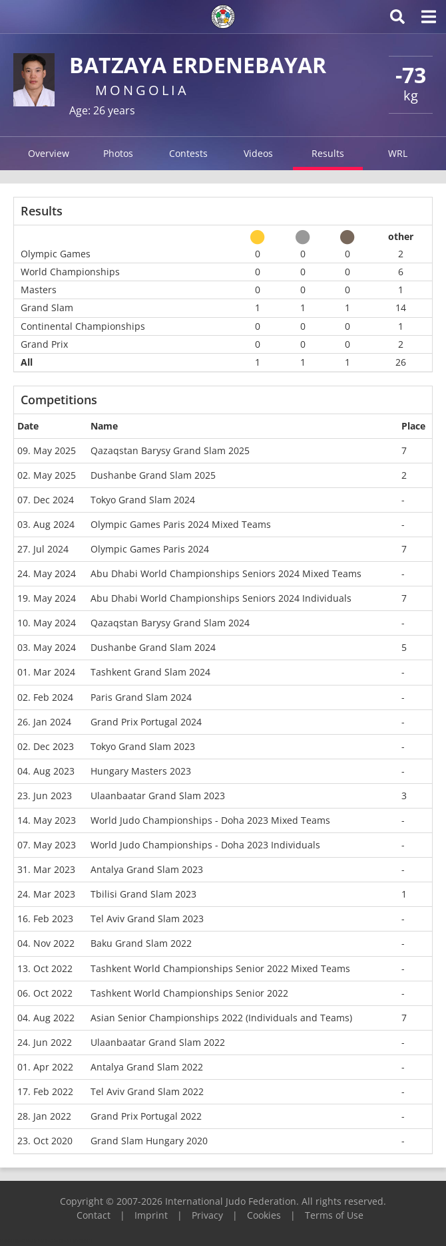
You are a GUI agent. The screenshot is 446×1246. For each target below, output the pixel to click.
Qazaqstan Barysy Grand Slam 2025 (170, 450)
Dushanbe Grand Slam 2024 (153, 647)
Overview (48, 153)
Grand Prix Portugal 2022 (146, 1116)
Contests (188, 153)
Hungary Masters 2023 (141, 771)
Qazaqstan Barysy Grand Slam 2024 (170, 622)
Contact (94, 1215)
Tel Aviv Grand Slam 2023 (147, 918)
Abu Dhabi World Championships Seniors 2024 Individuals (221, 598)
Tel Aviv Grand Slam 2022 (147, 1091)
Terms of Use (334, 1215)
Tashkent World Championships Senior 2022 (189, 993)
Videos (258, 153)
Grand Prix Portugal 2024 (146, 721)
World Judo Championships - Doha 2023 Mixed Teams (210, 820)
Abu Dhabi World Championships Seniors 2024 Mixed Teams (226, 573)
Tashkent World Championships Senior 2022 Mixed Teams (220, 968)
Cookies (264, 1215)
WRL (397, 153)
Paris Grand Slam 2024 (141, 697)
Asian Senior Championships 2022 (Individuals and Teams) (221, 1017)
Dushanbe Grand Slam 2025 (153, 475)
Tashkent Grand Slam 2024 (150, 672)
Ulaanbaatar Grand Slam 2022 (158, 1042)
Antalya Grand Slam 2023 (147, 869)
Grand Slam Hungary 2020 (149, 1140)
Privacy (207, 1215)
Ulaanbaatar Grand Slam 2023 (158, 795)
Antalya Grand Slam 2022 (147, 1066)
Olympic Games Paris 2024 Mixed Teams (181, 524)
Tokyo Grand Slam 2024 (143, 499)
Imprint (151, 1215)
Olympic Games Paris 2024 (150, 549)
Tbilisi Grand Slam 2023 (143, 894)
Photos (118, 153)
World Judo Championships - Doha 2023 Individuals (205, 844)
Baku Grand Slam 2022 (141, 943)
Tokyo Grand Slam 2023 (143, 746)
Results (328, 153)
